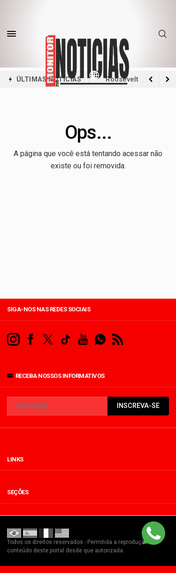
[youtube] (83, 339)
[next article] (150, 79)
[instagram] (13, 339)
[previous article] (167, 79)
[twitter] (48, 339)
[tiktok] (65, 339)
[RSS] (117, 339)
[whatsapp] (100, 339)
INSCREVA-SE (138, 406)
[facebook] (30, 339)
